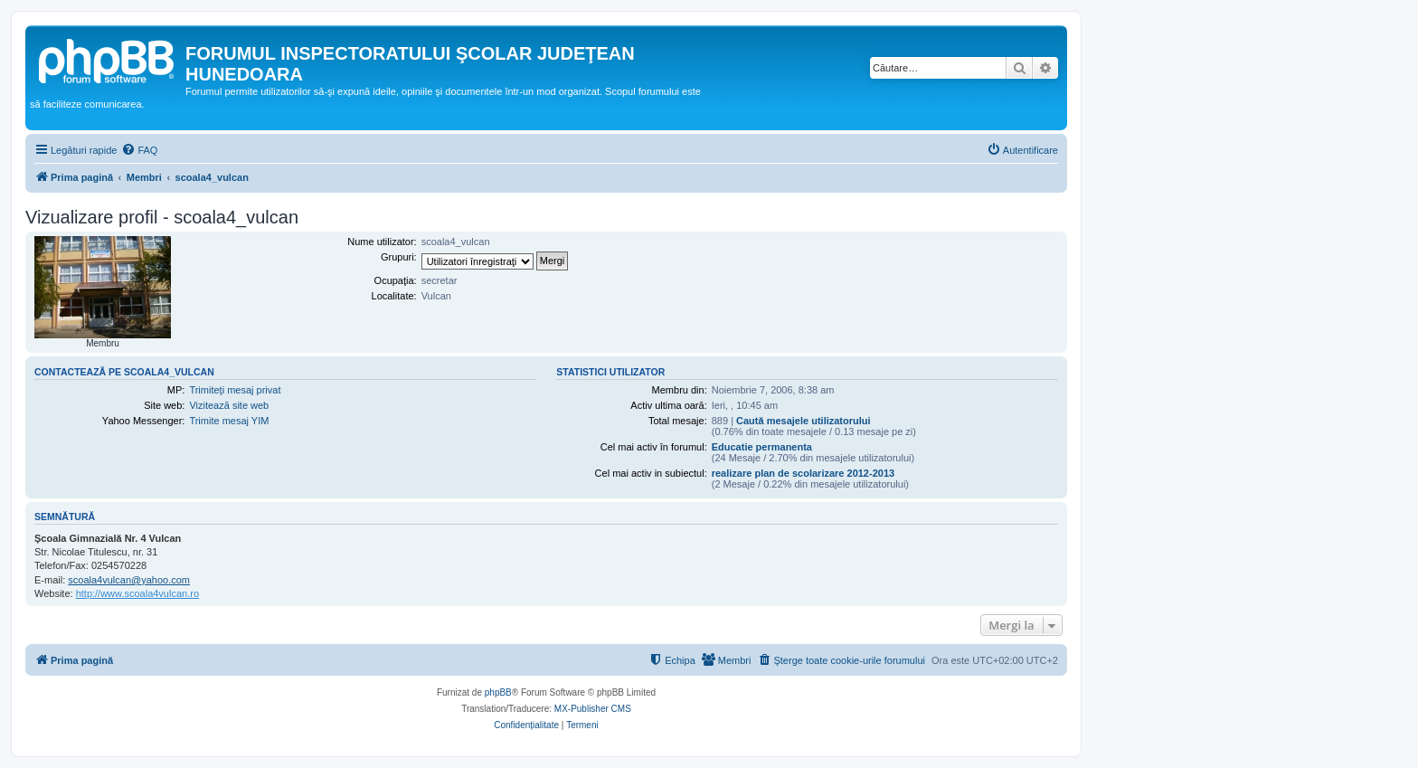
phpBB (498, 692)
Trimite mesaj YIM (229, 420)
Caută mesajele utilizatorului (803, 420)
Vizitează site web (229, 405)
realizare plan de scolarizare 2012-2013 (803, 473)
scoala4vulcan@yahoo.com (129, 579)
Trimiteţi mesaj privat (234, 389)
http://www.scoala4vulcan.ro (137, 593)
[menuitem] (139, 150)
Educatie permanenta (762, 446)
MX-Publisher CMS (592, 709)
